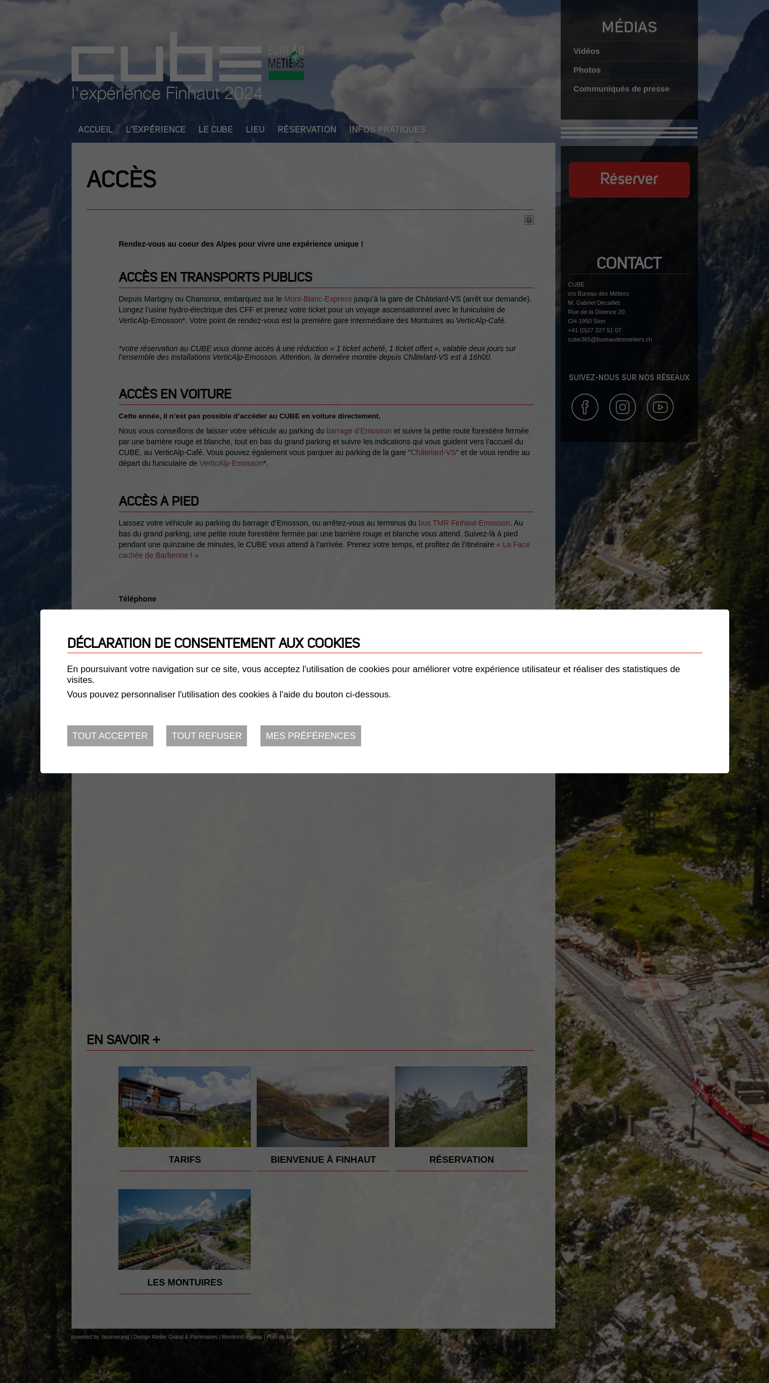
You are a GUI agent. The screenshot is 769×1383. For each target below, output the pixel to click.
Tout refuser (207, 736)
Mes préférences (311, 736)
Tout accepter (110, 736)
